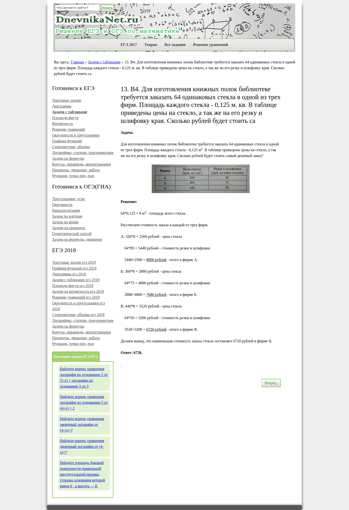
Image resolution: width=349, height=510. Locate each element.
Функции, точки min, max (73, 176)
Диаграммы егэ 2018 (69, 274)
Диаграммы (61, 106)
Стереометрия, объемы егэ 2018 (78, 315)
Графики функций (67, 141)
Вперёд (271, 383)
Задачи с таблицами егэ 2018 (75, 280)
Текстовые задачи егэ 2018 (74, 262)
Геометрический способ (72, 234)
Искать (107, 8)
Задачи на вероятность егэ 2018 (78, 291)
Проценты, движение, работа (76, 170)
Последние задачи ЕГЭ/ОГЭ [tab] (76, 357)
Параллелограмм (66, 210)
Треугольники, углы (68, 199)
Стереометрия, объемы (71, 147)
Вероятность (62, 123)
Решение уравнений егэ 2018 (76, 297)
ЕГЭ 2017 (128, 45)
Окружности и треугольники (75, 135)
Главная (77, 62)
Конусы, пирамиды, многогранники (81, 164)
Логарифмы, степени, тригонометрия (82, 152)
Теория (150, 45)
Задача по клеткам (67, 216)
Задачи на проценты (68, 228)
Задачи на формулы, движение (77, 239)
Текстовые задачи (66, 100)
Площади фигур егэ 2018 (72, 286)
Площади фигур (65, 118)
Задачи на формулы (68, 158)
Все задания (175, 45)
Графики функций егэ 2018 (74, 268)
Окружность (62, 204)
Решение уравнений (210, 45)
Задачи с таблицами (104, 62)
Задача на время (65, 222)
